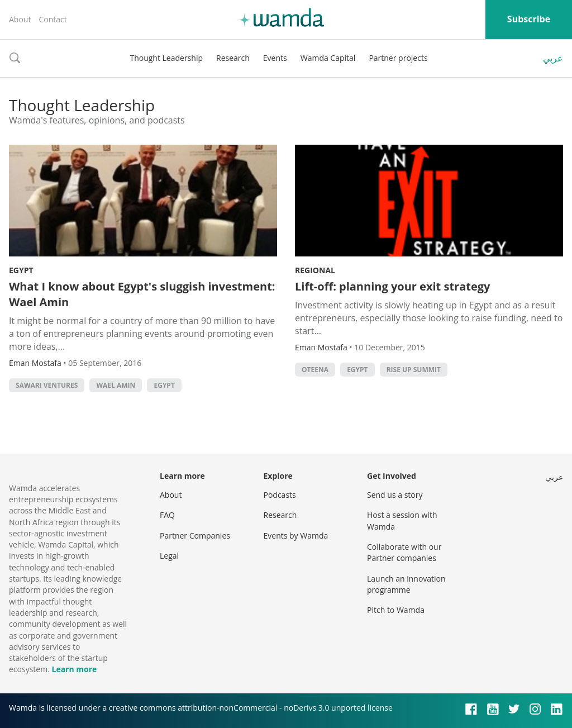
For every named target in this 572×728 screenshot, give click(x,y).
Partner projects (398, 58)
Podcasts (280, 494)
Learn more (74, 669)
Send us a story (394, 494)
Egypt (21, 270)
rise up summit (414, 369)
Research (233, 58)
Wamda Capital (328, 58)
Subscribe (528, 19)
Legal (169, 555)
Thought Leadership (166, 58)
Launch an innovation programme (406, 584)
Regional (315, 270)
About (20, 19)
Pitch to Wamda (396, 610)
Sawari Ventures (47, 385)
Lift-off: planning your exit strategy (392, 286)
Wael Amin (115, 385)
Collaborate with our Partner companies (404, 552)
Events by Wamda (296, 535)
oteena (315, 369)
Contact (52, 19)
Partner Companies (195, 535)
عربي (553, 58)
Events (275, 58)
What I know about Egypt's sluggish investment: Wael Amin (142, 294)
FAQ (167, 515)
